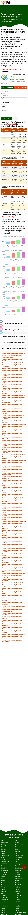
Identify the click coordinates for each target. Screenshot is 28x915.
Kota (2, 893)
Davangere (18, 864)
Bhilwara (3, 853)
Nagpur (17, 902)
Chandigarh (18, 857)
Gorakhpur (18, 870)
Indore (3, 880)
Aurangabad (19, 845)
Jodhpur (3, 887)
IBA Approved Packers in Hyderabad (14, 348)
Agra (2, 840)
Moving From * (4, 101)
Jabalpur (17, 880)
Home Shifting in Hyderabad (14, 323)
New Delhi (18, 906)
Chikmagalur (5, 861)
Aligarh (17, 842)
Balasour (3, 847)
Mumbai (17, 899)
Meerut (17, 897)
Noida (3, 908)
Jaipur (3, 883)
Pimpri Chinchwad (20, 912)
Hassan (17, 876)
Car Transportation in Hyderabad (14, 342)
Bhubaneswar (5, 855)
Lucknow (17, 893)
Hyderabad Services (15, 19)
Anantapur (4, 845)
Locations (4, 19)
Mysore (3, 902)
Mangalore (4, 897)
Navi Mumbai (5, 906)
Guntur (17, 872)
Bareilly (17, 849)
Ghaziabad (4, 870)
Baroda (3, 851)
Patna (3, 910)
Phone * (3, 93)
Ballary (17, 847)
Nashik (17, 904)
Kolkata (17, 891)
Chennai (3, 859)
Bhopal (17, 853)
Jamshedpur (19, 885)
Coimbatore (4, 864)
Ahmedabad (5, 842)
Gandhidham (5, 868)
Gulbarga (4, 872)
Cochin (17, 861)
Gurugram (4, 874)
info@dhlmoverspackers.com (17, 81)
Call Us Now (21, 87)
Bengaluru (18, 851)
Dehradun (4, 866)
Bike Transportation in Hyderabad (14, 336)
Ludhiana (18, 895)
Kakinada (18, 887)
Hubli (2, 878)
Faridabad (18, 866)
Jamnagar (4, 885)
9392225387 (4, 83)
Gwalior (3, 876)
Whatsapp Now (7, 87)
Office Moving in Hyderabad (14, 330)
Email (2, 97)
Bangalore (4, 849)
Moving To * (3, 104)
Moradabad (4, 899)
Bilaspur (3, 857)
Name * (2, 89)
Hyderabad (18, 878)
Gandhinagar (19, 868)
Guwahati (18, 874)
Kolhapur (4, 891)
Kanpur (3, 889)
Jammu (17, 883)
